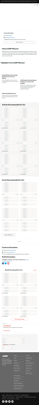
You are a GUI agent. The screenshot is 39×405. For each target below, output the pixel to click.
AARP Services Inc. (29, 373)
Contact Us (28, 355)
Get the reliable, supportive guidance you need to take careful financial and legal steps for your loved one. (19, 1)
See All (34, 270)
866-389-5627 (9, 35)
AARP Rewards (16, 365)
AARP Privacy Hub (9, 395)
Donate (15, 357)
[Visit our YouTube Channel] (8, 263)
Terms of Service (16, 395)
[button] (34, 4)
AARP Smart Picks (17, 368)
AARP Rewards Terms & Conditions (8, 396)
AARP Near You (16, 370)
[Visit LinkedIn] (12, 401)
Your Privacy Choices (10, 398)
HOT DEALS (6, 325)
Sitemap (3, 395)
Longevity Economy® (17, 388)
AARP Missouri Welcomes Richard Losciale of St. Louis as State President (28, 82)
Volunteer (15, 360)
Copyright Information (19, 396)
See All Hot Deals (6, 330)
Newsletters (28, 360)
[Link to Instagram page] (9, 401)
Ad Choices (4, 398)
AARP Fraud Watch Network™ (9, 93)
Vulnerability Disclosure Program (30, 396)
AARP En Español (29, 357)
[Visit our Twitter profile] (6, 263)
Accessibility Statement (24, 395)
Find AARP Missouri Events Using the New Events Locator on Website (9, 76)
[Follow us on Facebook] (3, 263)
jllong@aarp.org (8, 261)
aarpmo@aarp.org (11, 37)
